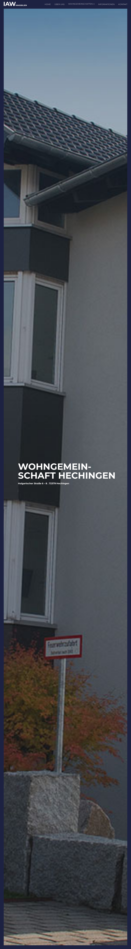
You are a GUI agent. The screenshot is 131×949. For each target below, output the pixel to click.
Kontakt (122, 4)
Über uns (59, 4)
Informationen (106, 4)
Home (48, 4)
